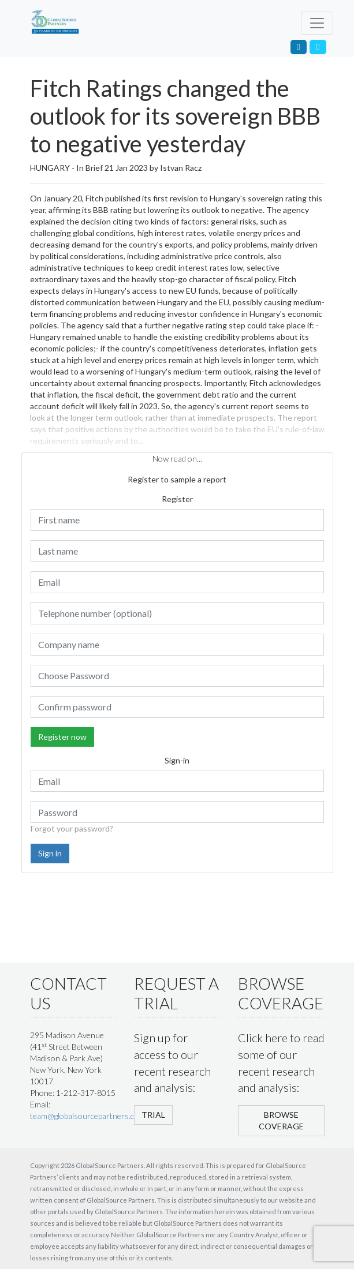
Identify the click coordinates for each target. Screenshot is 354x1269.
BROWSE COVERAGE (281, 1120)
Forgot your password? (72, 828)
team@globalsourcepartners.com (87, 1116)
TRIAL (153, 1115)
